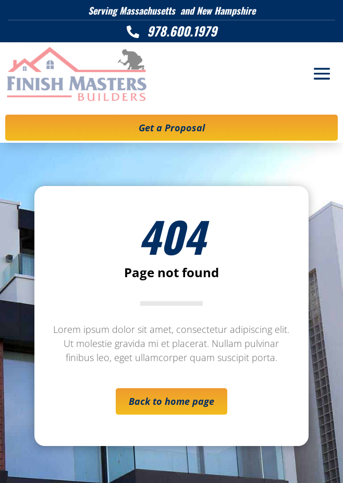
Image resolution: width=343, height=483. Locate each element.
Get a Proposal (172, 127)
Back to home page (171, 401)
